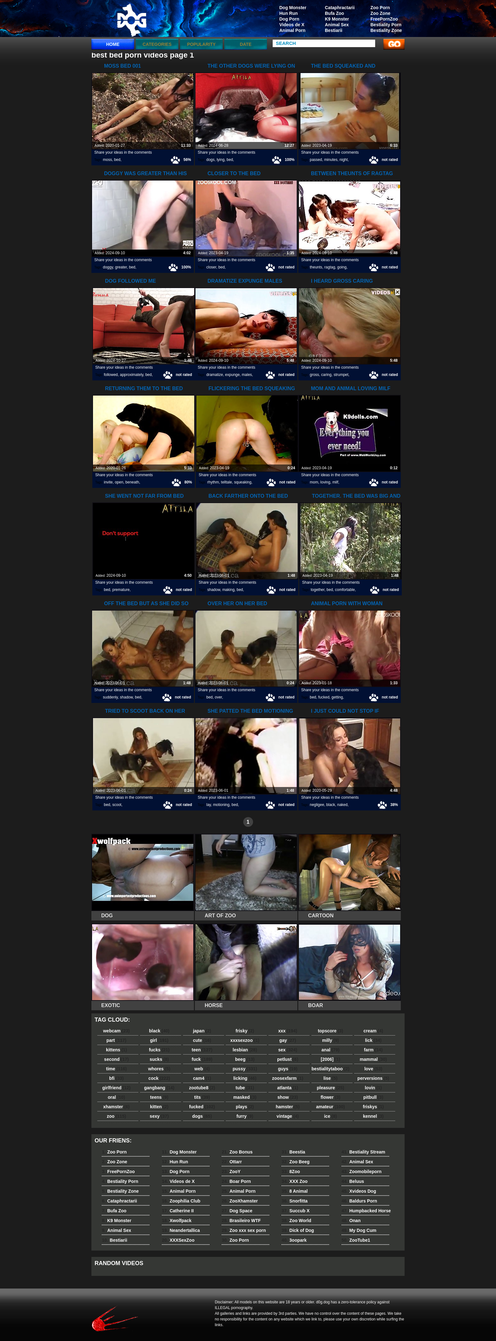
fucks (159, 1049)
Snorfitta (294, 1200)
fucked (323, 697)
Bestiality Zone (386, 30)
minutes (331, 159)
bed (117, 159)
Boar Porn (236, 1181)
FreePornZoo (384, 19)
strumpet (341, 374)
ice (330, 1116)
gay (287, 1040)
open (119, 482)
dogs (210, 159)
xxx (287, 1030)
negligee (317, 805)
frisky (245, 1030)
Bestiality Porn (385, 24)
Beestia (293, 1151)
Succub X (295, 1210)
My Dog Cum (359, 1230)
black (330, 805)
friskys (373, 1106)
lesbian (245, 1049)
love (373, 1068)
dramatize (214, 374)
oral (116, 1097)
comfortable (345, 589)
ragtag (329, 267)
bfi (116, 1078)
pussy (245, 1068)
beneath (132, 482)
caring (326, 374)
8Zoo (291, 1171)
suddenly (110, 697)
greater (121, 267)
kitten (159, 1106)
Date (245, 44)
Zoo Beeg (295, 1161)
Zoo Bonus (237, 1151)
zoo (116, 1116)
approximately (131, 374)
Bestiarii (333, 30)
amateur (330, 1106)
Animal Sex (337, 24)
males (247, 374)
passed (316, 159)
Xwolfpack (177, 1220)
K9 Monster (337, 19)
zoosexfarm (287, 1078)
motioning (221, 805)
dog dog (131, 20)
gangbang (159, 1087)
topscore (330, 1030)
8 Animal (294, 1191)
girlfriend (116, 1087)
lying (221, 159)
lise (331, 1078)
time (116, 1068)
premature (121, 589)
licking (244, 1078)
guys (287, 1068)
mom (314, 482)
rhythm (213, 482)
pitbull (373, 1097)
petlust (287, 1059)
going (341, 267)
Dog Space (237, 1210)
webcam (116, 1030)
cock (159, 1078)
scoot (116, 805)
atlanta (287, 1087)
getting (337, 697)
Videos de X (291, 24)
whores (159, 1068)
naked (342, 805)
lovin (373, 1087)
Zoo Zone (380, 13)
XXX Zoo (294, 1181)
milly (330, 1040)
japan (202, 1030)
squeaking (242, 482)
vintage (287, 1116)
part (116, 1040)
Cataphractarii (340, 7)
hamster (288, 1106)
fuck (202, 1059)
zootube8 (202, 1087)
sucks (159, 1059)
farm (373, 1049)
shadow (213, 589)
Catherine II (178, 1210)
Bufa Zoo (334, 13)
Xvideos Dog (359, 1191)
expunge (232, 374)
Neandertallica (181, 1230)
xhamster (116, 1106)
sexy (159, 1116)
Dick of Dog (298, 1230)
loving (325, 482)
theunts (316, 267)
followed (111, 374)
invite (108, 482)
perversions (373, 1078)
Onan (351, 1220)
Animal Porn (292, 30)
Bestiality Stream (363, 1151)
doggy (108, 267)
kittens (116, 1049)
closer (211, 267)
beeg (244, 1059)
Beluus (353, 1181)
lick (373, 1040)
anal (330, 1049)
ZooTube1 (356, 1240)
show (287, 1097)
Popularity (201, 44)
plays (245, 1106)
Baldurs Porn (359, 1200)
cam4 (202, 1078)
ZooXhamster (240, 1200)
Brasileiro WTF (241, 1220)
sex (287, 1049)
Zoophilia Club (181, 1200)
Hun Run (288, 13)
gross (314, 374)
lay (208, 805)
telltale (226, 482)
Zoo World (296, 1220)
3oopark (294, 1240)
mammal (373, 1059)
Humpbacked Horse (366, 1210)
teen (202, 1049)
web (202, 1068)
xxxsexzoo (244, 1040)
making (228, 589)
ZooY (231, 1171)
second (116, 1059)
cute (202, 1040)
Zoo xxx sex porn (244, 1230)
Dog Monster (293, 7)
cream (373, 1030)
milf (335, 482)
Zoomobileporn (361, 1171)
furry (245, 1116)
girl (159, 1040)
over (218, 697)
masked (244, 1097)
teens (159, 1097)
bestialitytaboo (331, 1068)
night (343, 159)
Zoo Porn (380, 7)
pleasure (330, 1087)
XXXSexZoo (178, 1240)
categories (157, 44)
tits (202, 1097)
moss (107, 159)
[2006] (330, 1059)
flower (330, 1097)
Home (113, 44)
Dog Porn (289, 19)
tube (245, 1087)
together (317, 589)
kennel (373, 1116)
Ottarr (232, 1161)
